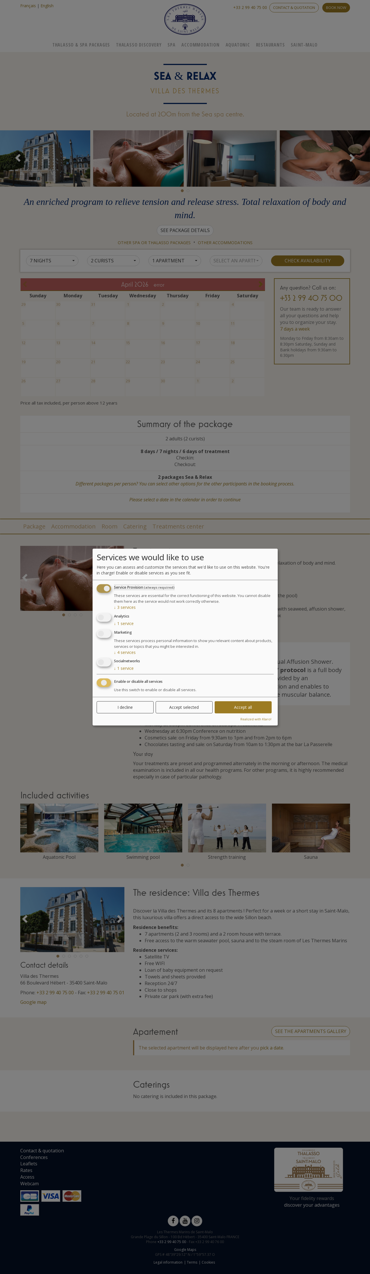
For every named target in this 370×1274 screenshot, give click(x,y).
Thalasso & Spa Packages (81, 45)
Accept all (243, 707)
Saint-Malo (304, 45)
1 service (124, 623)
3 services (125, 607)
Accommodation (200, 45)
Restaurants (270, 45)
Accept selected (184, 707)
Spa (171, 45)
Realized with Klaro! (255, 719)
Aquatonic (238, 45)
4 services (125, 652)
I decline (125, 707)
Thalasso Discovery (138, 45)
